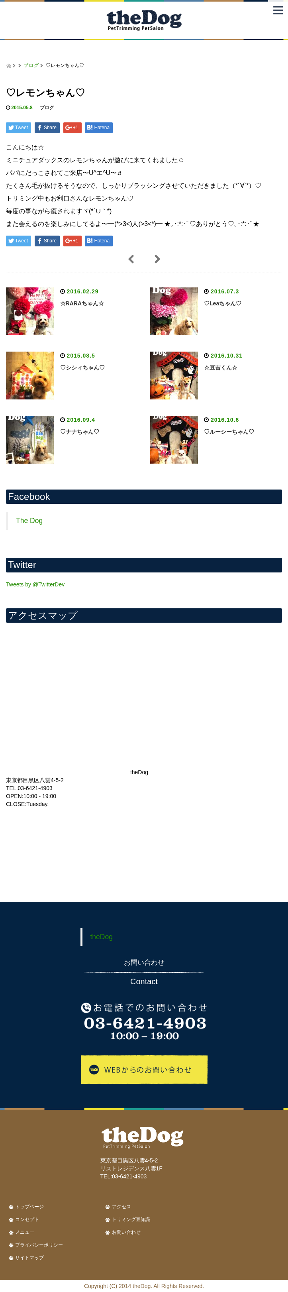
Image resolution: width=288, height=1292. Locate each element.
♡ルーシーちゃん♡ (229, 432)
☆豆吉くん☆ (220, 367)
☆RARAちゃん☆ (82, 303)
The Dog (29, 521)
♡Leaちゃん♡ (222, 303)
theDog (101, 937)
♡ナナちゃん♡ (79, 432)
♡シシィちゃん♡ (82, 367)
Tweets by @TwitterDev (35, 584)
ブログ (31, 65)
